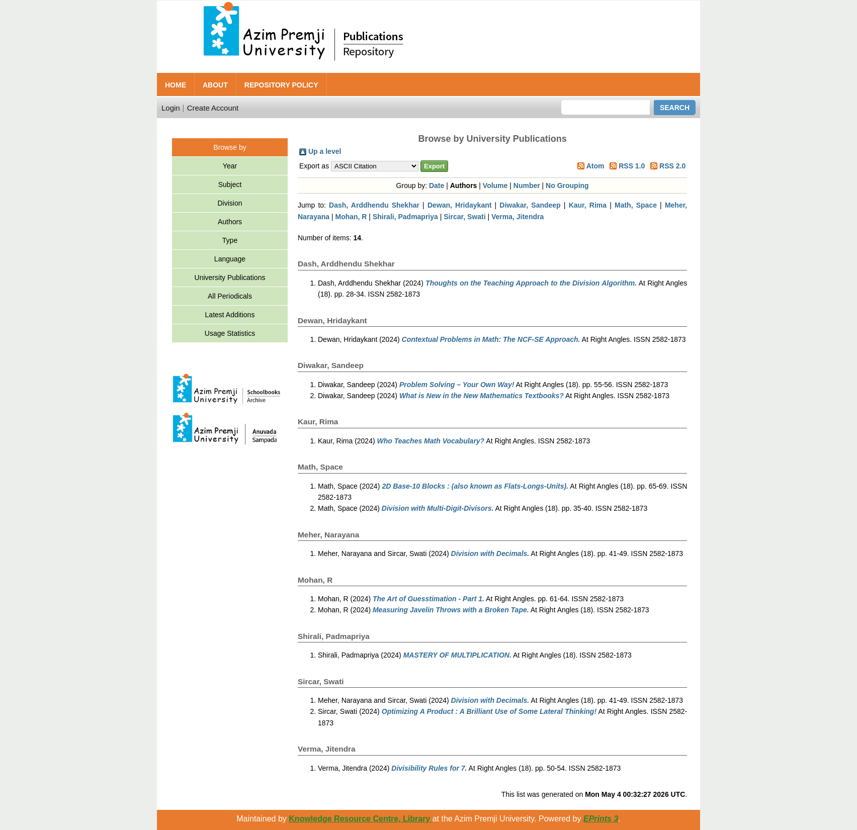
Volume (495, 185)
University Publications (230, 277)
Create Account (213, 108)
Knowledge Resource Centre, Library (360, 818)
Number (526, 185)
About (215, 85)
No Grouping (567, 185)
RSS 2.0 (672, 166)
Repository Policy (281, 85)
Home (175, 85)
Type (229, 240)
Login (170, 108)
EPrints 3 (600, 818)
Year (230, 166)
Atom (595, 166)
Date (436, 185)
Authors (230, 222)
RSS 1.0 (632, 166)
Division (229, 203)
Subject (230, 184)
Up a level (324, 151)
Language (229, 259)
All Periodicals (230, 296)
